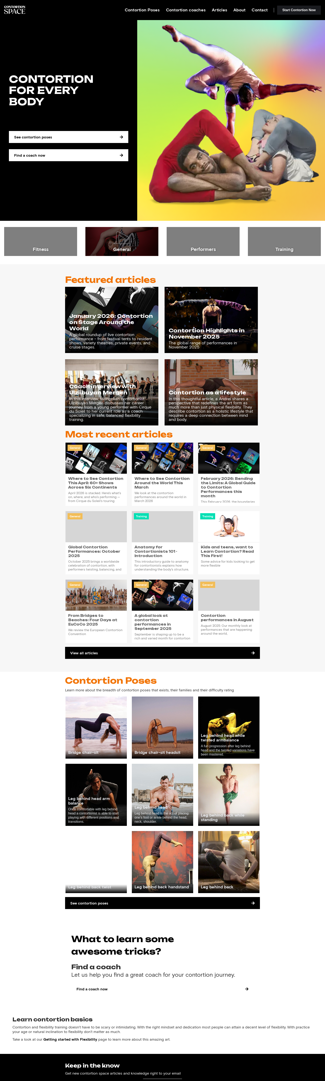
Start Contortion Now (299, 10)
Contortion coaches (186, 9)
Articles (219, 9)
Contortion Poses (142, 9)
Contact (260, 9)
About (239, 9)
